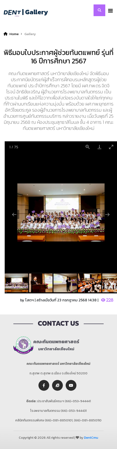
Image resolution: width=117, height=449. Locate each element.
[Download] (99, 146)
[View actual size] (88, 146)
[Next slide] (107, 214)
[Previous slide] (14, 214)
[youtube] (71, 385)
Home (11, 34)
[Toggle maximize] (111, 146)
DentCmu (91, 437)
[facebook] (43, 385)
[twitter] (57, 385)
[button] (109, 10)
